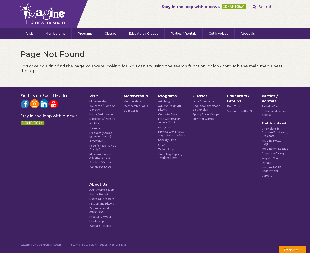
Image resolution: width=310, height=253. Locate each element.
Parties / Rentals (183, 33)
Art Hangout (166, 101)
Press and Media (100, 216)
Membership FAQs (136, 106)
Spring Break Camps (206, 114)
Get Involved (218, 33)
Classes (111, 33)
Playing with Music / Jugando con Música (171, 133)
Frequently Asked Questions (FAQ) (100, 134)
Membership (55, 33)
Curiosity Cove (167, 114)
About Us (248, 33)
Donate (267, 162)
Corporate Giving (273, 153)
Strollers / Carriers (100, 162)
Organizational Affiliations (99, 210)
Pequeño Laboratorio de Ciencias (206, 107)
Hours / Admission (101, 114)
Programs (85, 33)
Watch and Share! (100, 166)
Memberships (132, 101)
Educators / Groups (143, 33)
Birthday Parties (272, 106)
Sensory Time (167, 140)
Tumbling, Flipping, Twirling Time (170, 155)
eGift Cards (131, 110)
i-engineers (165, 127)
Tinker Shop (166, 149)
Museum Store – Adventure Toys (100, 155)
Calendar (95, 128)
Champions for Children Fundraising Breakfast (275, 132)
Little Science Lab (204, 101)
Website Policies (100, 225)
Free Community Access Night (169, 120)
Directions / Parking (102, 118)
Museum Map (98, 101)
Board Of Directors (101, 198)
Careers (267, 175)
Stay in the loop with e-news (191, 6)
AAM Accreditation (101, 189)
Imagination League (275, 148)
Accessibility (97, 141)
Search (265, 6)
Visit (29, 33)
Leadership (96, 221)
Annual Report (98, 194)
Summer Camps (203, 118)
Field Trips (233, 106)
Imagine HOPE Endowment (271, 169)
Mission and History (101, 203)
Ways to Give (270, 158)
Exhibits (94, 123)
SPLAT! (163, 144)
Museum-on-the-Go (240, 111)
